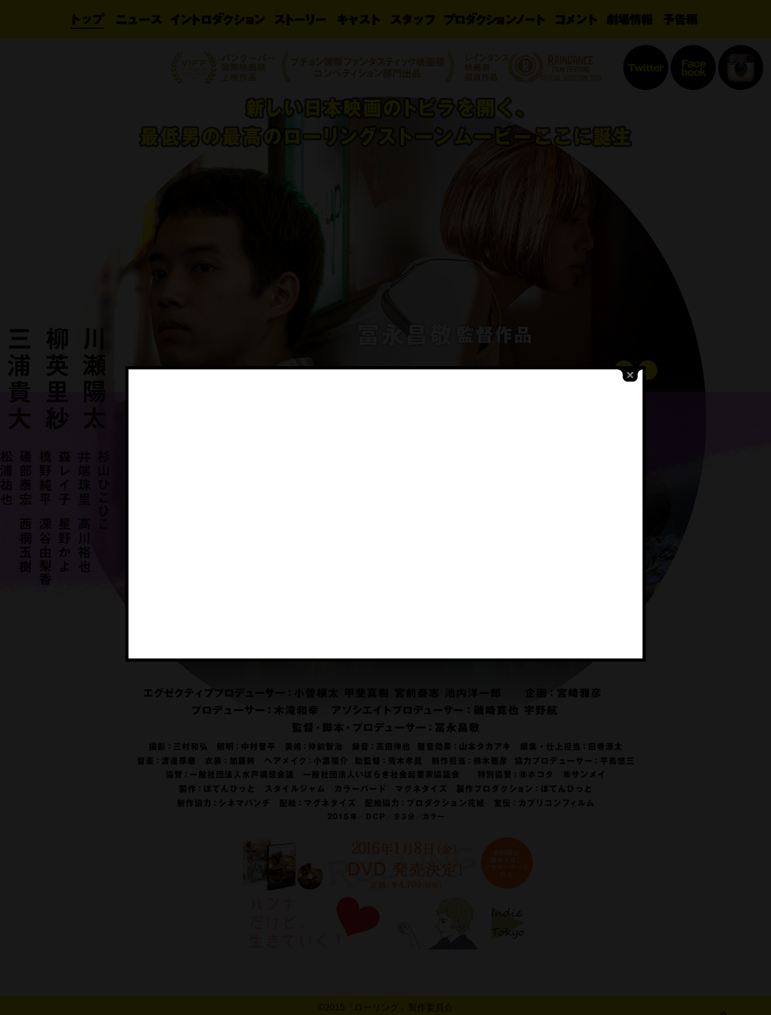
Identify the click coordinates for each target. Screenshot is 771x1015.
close (620, 354)
